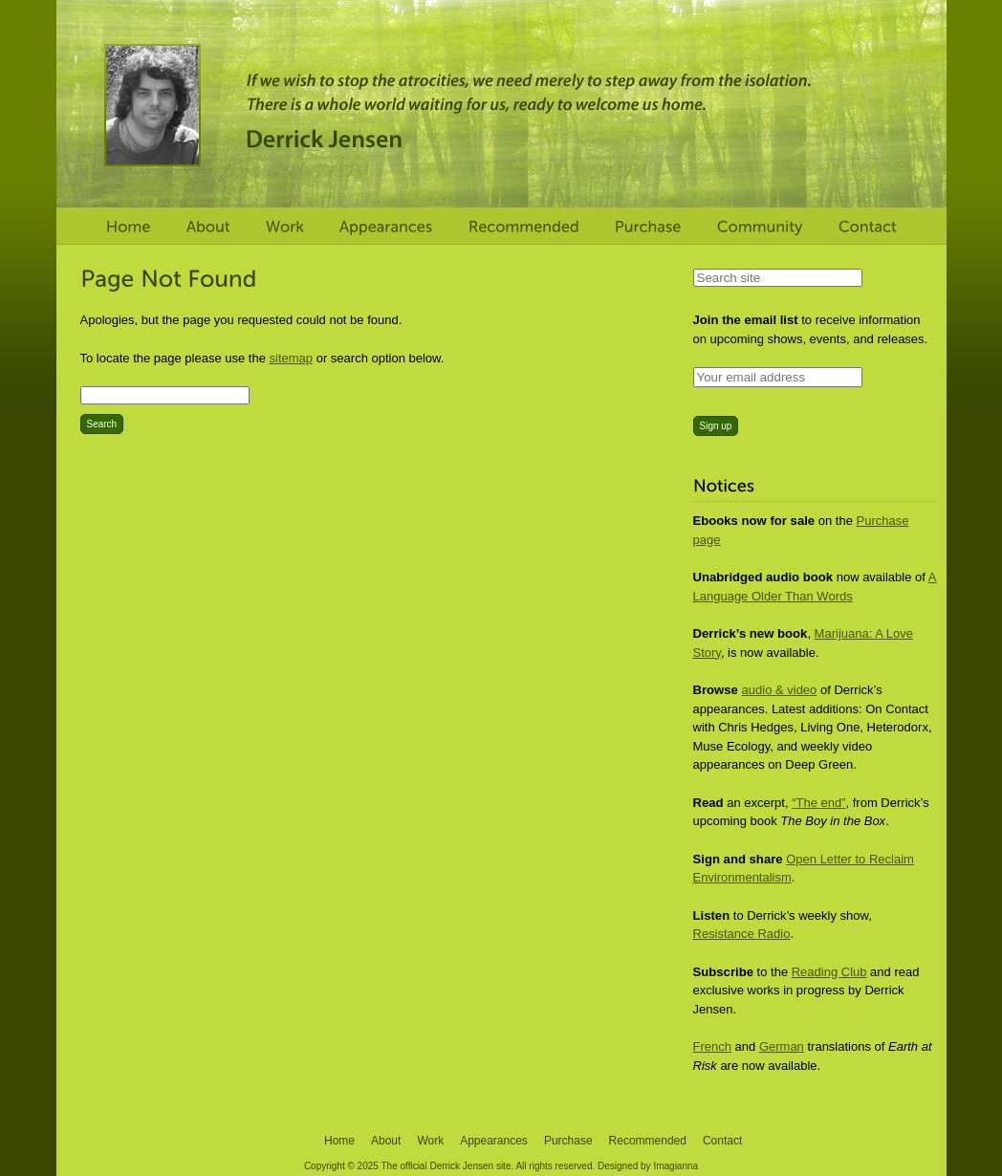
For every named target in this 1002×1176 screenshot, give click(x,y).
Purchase (568, 1140)
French (712, 1046)
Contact (722, 1140)
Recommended (647, 1140)
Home (339, 1140)
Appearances (494, 1140)
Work (430, 1140)
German (781, 1046)
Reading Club (829, 972)
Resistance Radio (742, 933)
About (386, 1140)
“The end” (818, 802)
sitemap (292, 358)
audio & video (779, 690)
